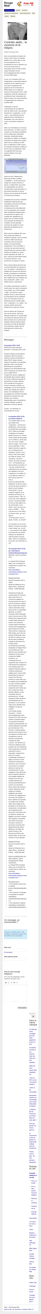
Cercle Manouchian (25, 13)
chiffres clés (33, 1282)
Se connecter (8, 952)
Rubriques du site (9, 10)
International (33, 1218)
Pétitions (12, 16)
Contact (24, 1309)
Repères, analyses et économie (32, 1235)
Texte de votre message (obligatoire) (12, 973)
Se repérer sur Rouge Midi (32, 1269)
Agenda (18, 10)
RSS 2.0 (30, 1309)
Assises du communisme (11, 13)
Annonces (24, 10)
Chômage (32, 1286)
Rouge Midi (8, 4)
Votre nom (7, 947)
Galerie (7, 16)
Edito (33, 13)
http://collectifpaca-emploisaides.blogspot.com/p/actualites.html (18, 572)
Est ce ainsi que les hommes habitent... (34, 1191)
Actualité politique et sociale (33, 1175)
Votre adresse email (10, 956)
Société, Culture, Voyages (32, 1256)
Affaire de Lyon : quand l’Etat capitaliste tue (33, 1070)
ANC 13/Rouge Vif (32, 1243)
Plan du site (8, 1309)
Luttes (31, 1229)
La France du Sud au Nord (32, 1224)
